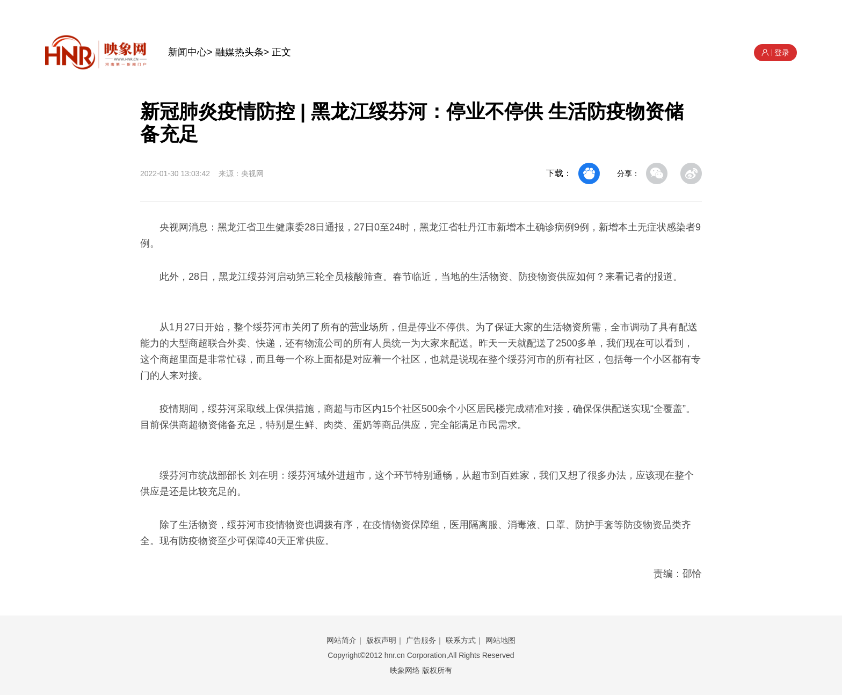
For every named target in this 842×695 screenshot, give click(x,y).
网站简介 (341, 640)
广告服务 (421, 640)
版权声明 (381, 640)
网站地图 (500, 640)
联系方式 (461, 640)
